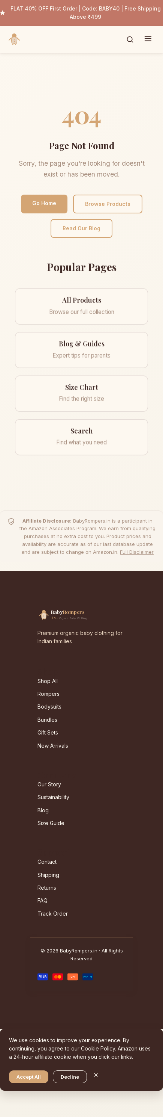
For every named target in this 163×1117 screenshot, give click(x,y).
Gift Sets (47, 732)
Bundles (47, 719)
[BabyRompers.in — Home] (14, 39)
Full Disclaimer (137, 552)
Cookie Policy (98, 1048)
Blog (43, 810)
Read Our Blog (81, 228)
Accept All (28, 1077)
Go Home (44, 203)
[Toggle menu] (148, 39)
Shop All (47, 681)
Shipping (48, 875)
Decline (70, 1077)
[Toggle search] (130, 39)
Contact (47, 862)
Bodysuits (49, 706)
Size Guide (50, 823)
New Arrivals (52, 745)
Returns (46, 887)
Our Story (49, 784)
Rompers (48, 694)
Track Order (52, 913)
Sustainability (53, 797)
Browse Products (107, 204)
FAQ (42, 900)
